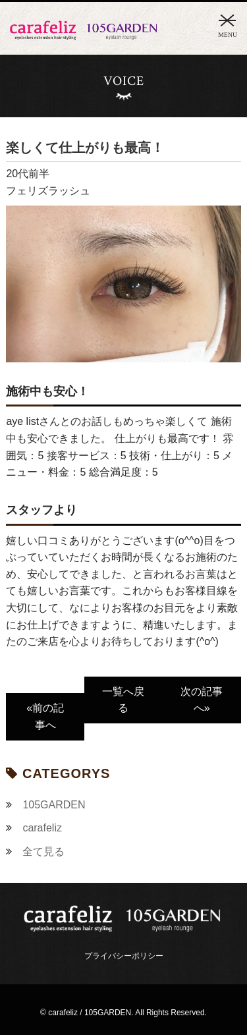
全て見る (43, 851)
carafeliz (42, 827)
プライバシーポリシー (123, 956)
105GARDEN (53, 804)
